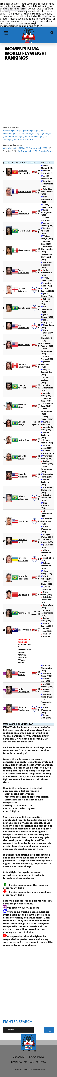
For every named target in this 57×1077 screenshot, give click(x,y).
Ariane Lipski (24, 612)
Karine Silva (23, 440)
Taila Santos (24, 307)
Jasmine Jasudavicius (24, 365)
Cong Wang (23, 594)
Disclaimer (19, 1056)
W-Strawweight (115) (27, 150)
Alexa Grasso (24, 250)
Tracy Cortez (24, 344)
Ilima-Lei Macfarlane (23, 708)
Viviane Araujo (21, 422)
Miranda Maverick (22, 475)
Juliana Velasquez (23, 497)
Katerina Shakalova (23, 558)
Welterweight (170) (30, 133)
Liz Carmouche (23, 326)
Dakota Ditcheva (22, 289)
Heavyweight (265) (11, 130)
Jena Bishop (23, 521)
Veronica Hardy (22, 540)
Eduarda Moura (22, 456)
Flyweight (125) (9, 139)
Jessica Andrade (22, 386)
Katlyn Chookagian (23, 690)
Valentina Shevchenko (24, 171)
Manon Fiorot (24, 191)
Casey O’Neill (24, 629)
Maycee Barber (21, 673)
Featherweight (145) (18, 136)
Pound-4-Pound (25, 139)
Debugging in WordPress (36, 18)
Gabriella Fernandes (23, 577)
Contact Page (37, 1061)
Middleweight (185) (11, 133)
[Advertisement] (28, 94)
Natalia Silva (24, 230)
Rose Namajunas (23, 271)
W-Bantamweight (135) (36, 147)
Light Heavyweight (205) (32, 130)
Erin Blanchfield (23, 212)
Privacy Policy (36, 1056)
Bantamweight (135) (38, 136)
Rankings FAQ (19, 1061)
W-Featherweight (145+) (13, 147)
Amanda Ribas (22, 405)
